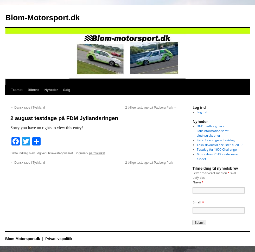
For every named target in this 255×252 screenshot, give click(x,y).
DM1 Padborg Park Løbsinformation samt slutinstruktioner (212, 131)
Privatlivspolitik (58, 239)
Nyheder (51, 90)
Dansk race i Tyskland (27, 107)
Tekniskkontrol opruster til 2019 (220, 145)
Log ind (202, 112)
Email (198, 202)
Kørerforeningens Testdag (216, 140)
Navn (198, 182)
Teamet (17, 90)
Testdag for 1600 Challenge (217, 149)
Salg (66, 90)
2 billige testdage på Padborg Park (151, 107)
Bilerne (33, 90)
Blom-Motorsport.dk (42, 17)
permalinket (97, 153)
